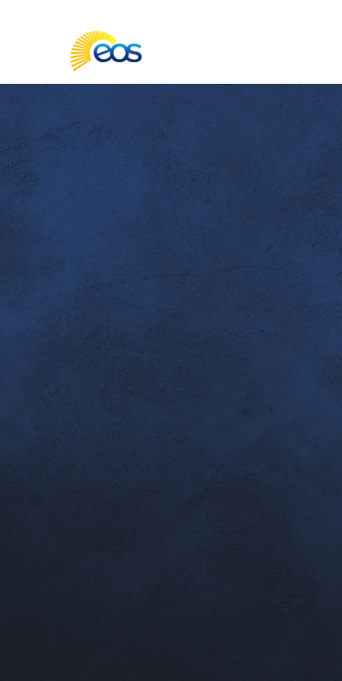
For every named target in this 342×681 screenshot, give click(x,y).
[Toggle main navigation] (29, 51)
